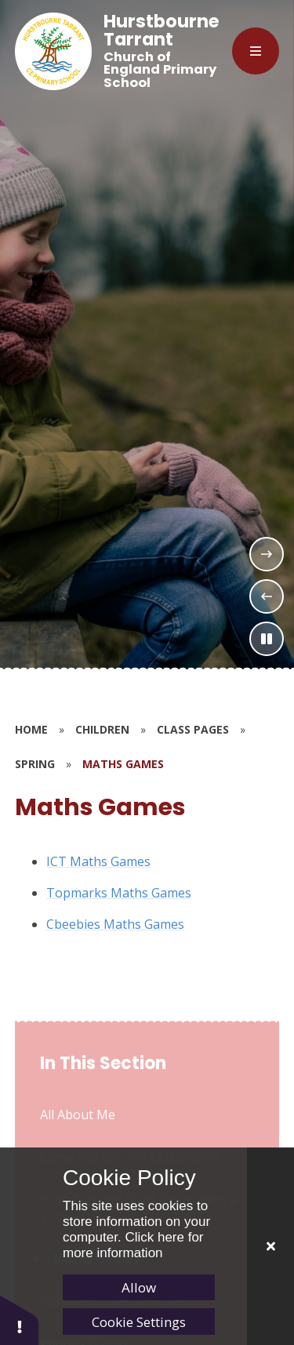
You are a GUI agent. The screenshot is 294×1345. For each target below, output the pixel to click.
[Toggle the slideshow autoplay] (266, 639)
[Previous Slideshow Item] (266, 596)
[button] (19, 1319)
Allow (139, 1287)
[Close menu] (255, 50)
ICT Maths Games (98, 861)
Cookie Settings (139, 1322)
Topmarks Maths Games (118, 892)
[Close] (270, 1246)
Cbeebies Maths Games (115, 924)
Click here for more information (133, 1245)
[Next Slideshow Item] (266, 554)
